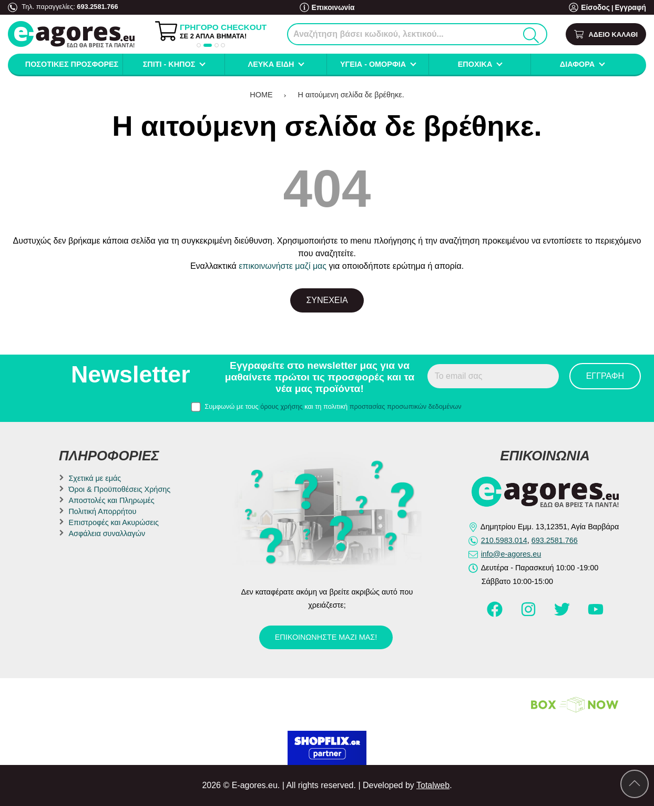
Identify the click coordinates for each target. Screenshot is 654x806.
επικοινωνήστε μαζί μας (282, 265)
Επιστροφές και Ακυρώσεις (113, 522)
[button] (199, 45)
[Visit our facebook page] (496, 613)
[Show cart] (606, 34)
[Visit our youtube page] (596, 613)
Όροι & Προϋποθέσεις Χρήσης (119, 489)
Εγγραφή (631, 8)
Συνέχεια (327, 300)
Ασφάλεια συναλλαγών (106, 533)
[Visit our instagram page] (529, 613)
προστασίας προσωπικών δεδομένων (406, 406)
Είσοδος (598, 8)
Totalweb (432, 785)
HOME (261, 94)
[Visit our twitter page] (563, 613)
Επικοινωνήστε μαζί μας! (326, 637)
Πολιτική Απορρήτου (102, 511)
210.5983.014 (504, 540)
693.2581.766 (97, 7)
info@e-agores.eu (511, 554)
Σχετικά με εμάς (94, 478)
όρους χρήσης (281, 406)
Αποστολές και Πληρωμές (111, 500)
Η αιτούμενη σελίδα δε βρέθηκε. (351, 94)
